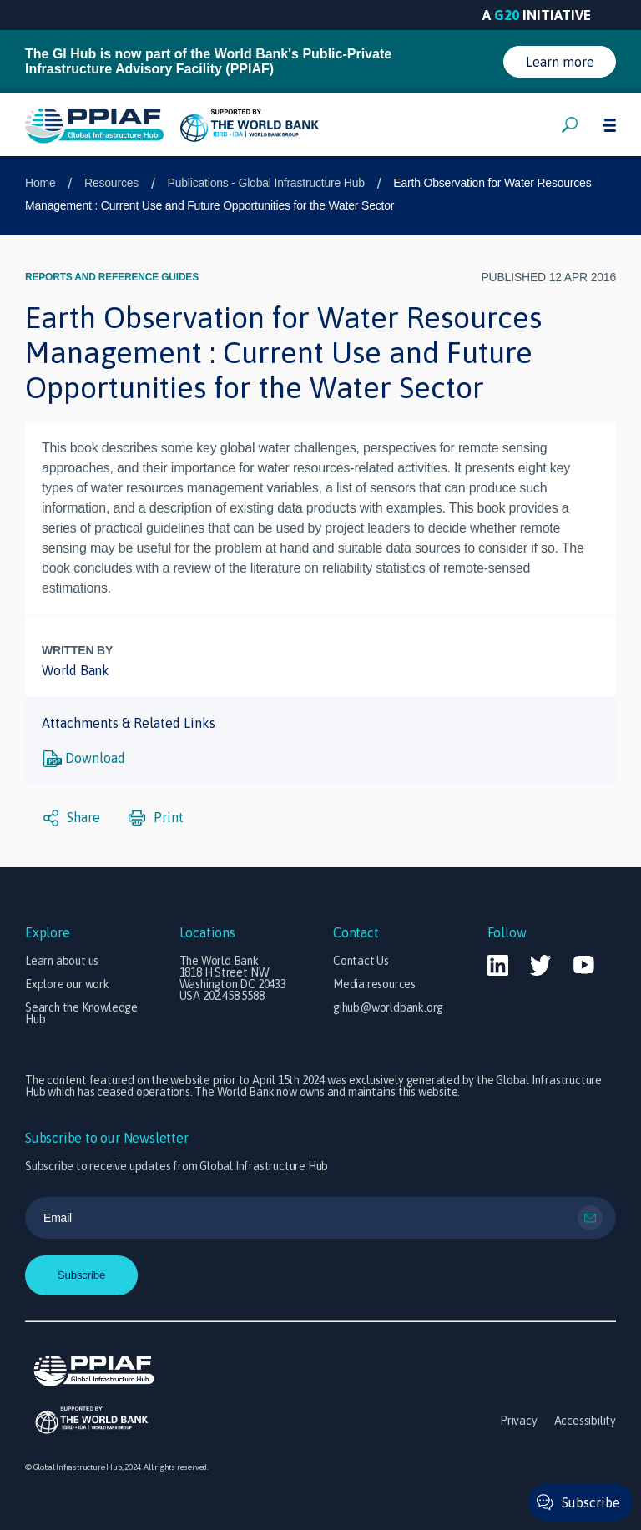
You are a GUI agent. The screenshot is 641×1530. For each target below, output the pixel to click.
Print (156, 818)
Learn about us (61, 960)
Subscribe (591, 1502)
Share (71, 818)
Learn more (560, 61)
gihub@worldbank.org (388, 1007)
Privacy (519, 1420)
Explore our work (67, 984)
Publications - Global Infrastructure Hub (266, 182)
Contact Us (361, 960)
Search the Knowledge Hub (81, 1013)
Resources (111, 182)
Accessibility (585, 1420)
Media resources (374, 984)
